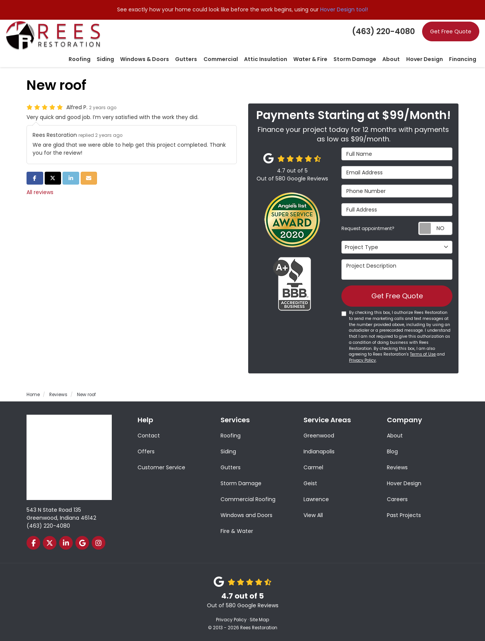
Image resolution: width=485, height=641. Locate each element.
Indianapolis (319, 451)
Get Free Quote (450, 31)
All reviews (40, 192)
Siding (228, 451)
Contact (149, 435)
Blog (392, 451)
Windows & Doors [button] (145, 59)
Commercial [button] (221, 59)
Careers (397, 499)
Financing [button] (462, 59)
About (395, 435)
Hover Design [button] (424, 59)
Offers (146, 451)
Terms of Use (423, 354)
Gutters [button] (187, 59)
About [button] (391, 59)
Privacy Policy (362, 360)
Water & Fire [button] (311, 59)
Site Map (259, 620)
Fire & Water (237, 531)
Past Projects (404, 515)
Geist (310, 483)
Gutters (231, 467)
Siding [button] (106, 59)
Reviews (397, 467)
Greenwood (319, 435)
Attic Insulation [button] (266, 59)
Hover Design (404, 483)
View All (313, 515)
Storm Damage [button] (355, 59)
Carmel (313, 467)
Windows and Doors (246, 515)
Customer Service (161, 467)
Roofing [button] (80, 59)
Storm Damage (241, 483)
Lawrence (316, 499)
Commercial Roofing (248, 499)
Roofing (231, 435)
